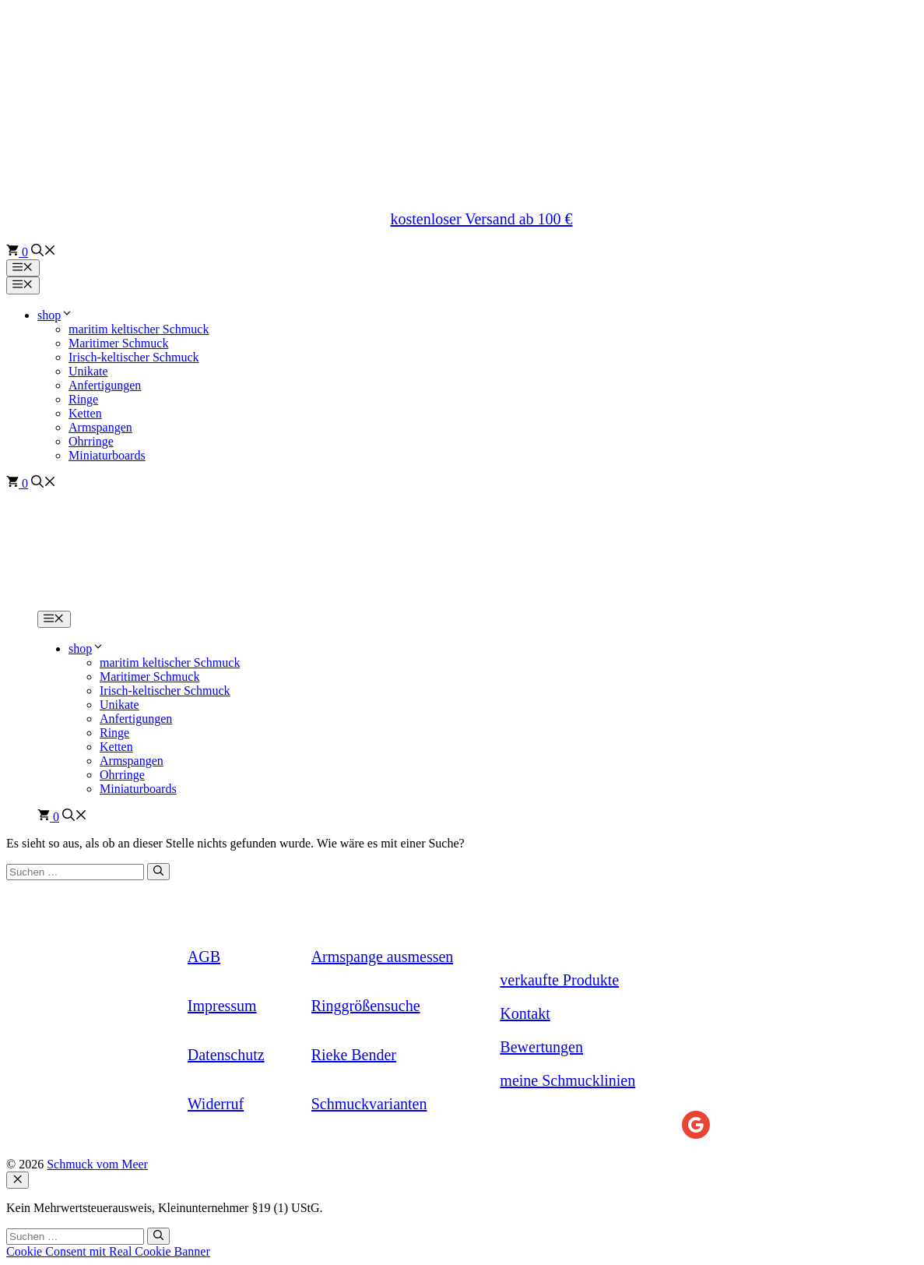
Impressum (222, 1005)
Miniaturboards (107, 455)
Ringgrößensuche (365, 1005)
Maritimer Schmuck (118, 343)
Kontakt (525, 1013)
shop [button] (55, 315)
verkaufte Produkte (559, 979)
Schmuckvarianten (369, 1103)
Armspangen (100, 427)
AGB (204, 956)
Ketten (85, 413)
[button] (43, 252)
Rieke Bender (353, 1054)
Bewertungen (541, 1046)
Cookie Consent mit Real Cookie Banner (108, 1251)
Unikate (88, 371)
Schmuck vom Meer (97, 1164)
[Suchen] (158, 871)
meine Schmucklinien (567, 1080)
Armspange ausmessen (382, 956)
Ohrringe (91, 441)
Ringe (83, 399)
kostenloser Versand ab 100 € (481, 218)
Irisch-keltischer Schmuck (134, 357)
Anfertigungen (105, 385)
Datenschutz (226, 1054)
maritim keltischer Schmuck (139, 329)
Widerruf (216, 1103)
